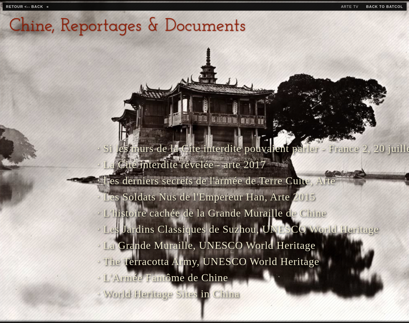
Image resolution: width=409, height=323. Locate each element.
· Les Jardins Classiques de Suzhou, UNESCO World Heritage (189, 229)
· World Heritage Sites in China (168, 294)
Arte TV (350, 7)
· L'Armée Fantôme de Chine (162, 277)
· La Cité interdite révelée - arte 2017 (181, 164)
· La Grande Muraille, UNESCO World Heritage (189, 245)
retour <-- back (24, 7)
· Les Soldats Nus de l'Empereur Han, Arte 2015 (189, 197)
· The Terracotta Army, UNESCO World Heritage (189, 261)
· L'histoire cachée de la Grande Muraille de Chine (189, 213)
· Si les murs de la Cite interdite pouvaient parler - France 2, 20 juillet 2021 (189, 148)
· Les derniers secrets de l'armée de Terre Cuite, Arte (189, 181)
